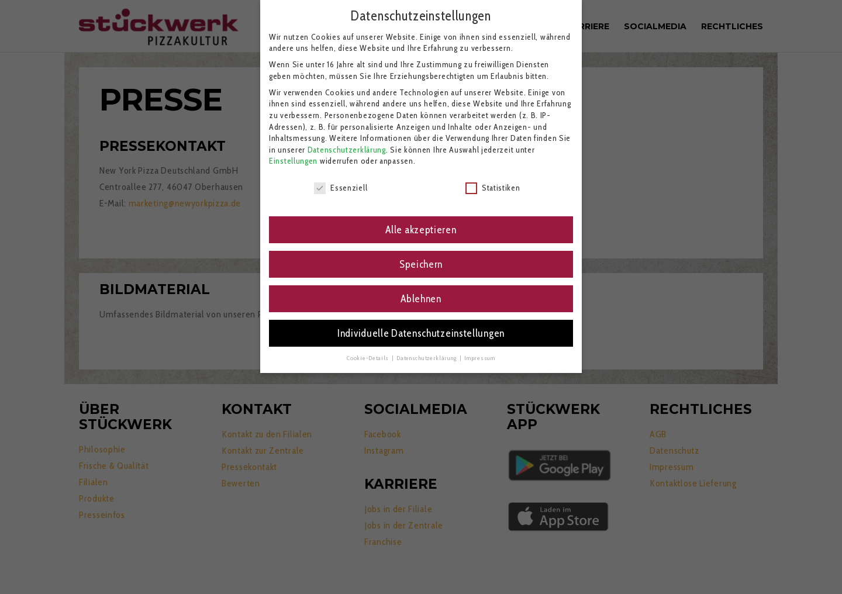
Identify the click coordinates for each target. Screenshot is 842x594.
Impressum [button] (479, 350)
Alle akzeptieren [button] (420, 222)
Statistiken (492, 180)
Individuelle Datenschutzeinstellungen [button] (421, 325)
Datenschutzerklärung (347, 142)
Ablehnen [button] (421, 291)
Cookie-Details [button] (369, 350)
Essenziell (340, 180)
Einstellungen (293, 153)
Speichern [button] (421, 256)
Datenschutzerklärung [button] (427, 350)
